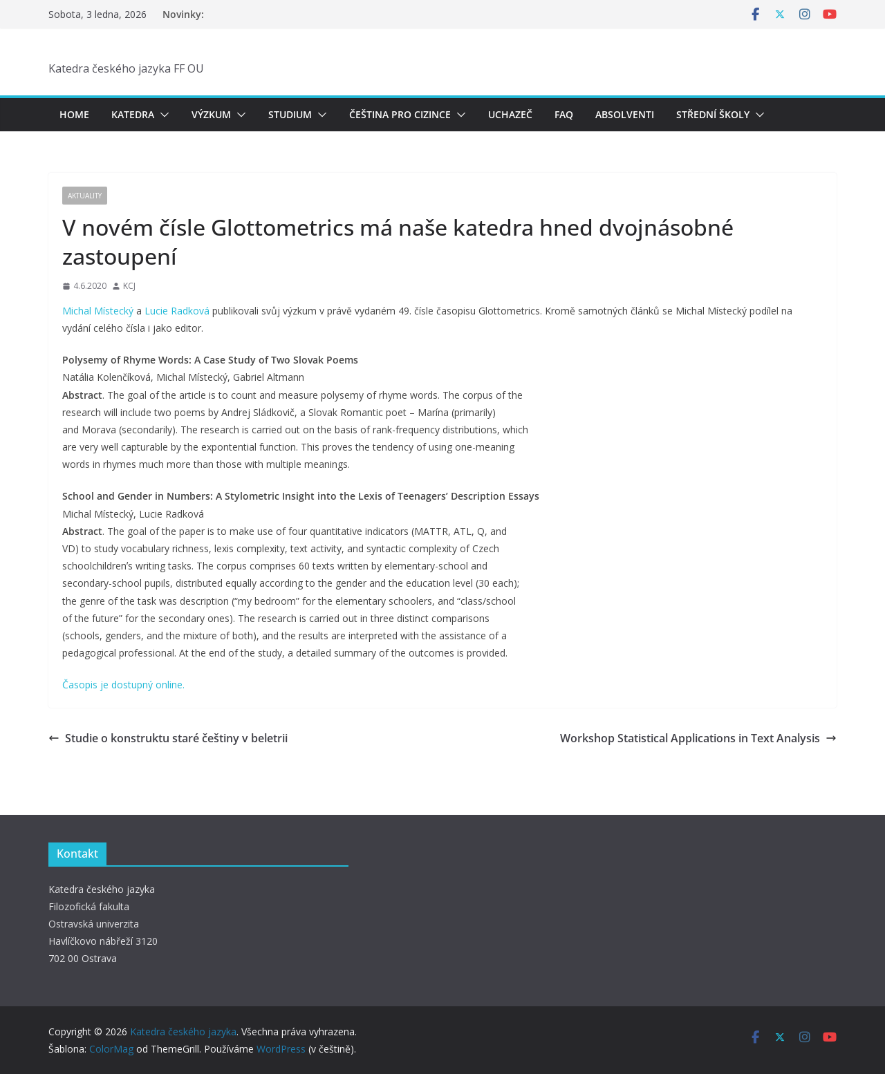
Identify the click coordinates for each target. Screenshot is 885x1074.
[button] (161, 114)
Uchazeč (510, 114)
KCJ (129, 286)
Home (74, 114)
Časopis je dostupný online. (123, 684)
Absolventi (624, 114)
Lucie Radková (177, 310)
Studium (290, 114)
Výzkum (211, 114)
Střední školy (712, 114)
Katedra (132, 114)
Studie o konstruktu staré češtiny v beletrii (168, 738)
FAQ (564, 114)
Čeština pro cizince (400, 114)
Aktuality (85, 195)
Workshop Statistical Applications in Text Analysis (698, 738)
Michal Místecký (97, 310)
